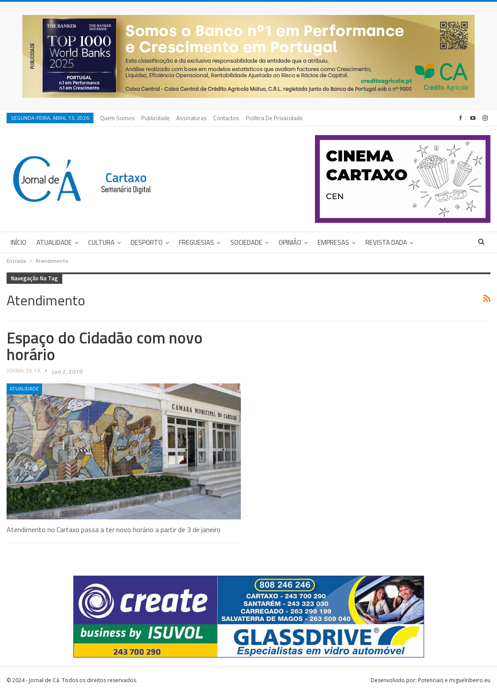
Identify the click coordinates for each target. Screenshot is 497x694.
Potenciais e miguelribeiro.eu (454, 680)
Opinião (290, 242)
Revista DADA (386, 242)
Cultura (101, 242)
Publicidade (155, 118)
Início (18, 242)
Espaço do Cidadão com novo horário (105, 346)
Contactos (226, 118)
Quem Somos (117, 118)
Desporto (147, 242)
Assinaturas (191, 118)
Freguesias (196, 242)
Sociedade (246, 242)
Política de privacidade (274, 118)
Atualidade (54, 242)
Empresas (333, 242)
